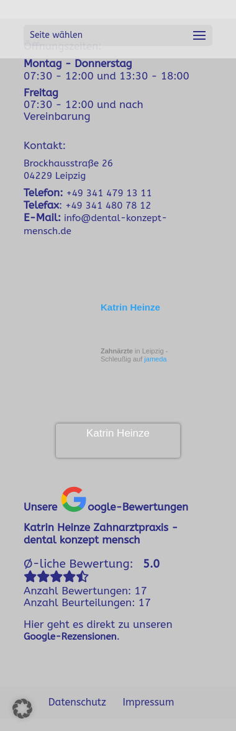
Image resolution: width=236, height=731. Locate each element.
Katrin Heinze (130, 307)
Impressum (149, 702)
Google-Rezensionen (70, 636)
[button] (22, 708)
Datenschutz (77, 702)
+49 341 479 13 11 (109, 193)
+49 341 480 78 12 (108, 205)
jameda (155, 359)
